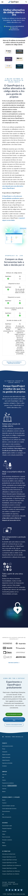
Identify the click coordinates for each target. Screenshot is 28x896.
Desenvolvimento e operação (11, 797)
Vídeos (3, 834)
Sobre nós (4, 774)
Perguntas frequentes (6, 828)
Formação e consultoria (7, 839)
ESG (3, 777)
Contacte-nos (5, 885)
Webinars (4, 845)
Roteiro (3, 800)
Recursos (5, 822)
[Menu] (2, 2)
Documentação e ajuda (7, 825)
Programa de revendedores (8, 783)
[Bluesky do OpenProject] (21, 890)
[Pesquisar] (26, 2)
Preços (3, 748)
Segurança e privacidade (7, 763)
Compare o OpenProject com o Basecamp (11, 871)
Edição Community (6, 757)
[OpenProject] (3, 736)
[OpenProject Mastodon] (9, 890)
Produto (4, 743)
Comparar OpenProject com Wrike (9, 868)
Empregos (4, 785)
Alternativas (8, 736)
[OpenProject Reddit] (18, 890)
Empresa (4, 771)
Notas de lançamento (6, 817)
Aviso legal (4, 882)
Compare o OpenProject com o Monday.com (11, 865)
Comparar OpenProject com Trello (9, 862)
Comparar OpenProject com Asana (9, 859)
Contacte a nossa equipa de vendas (14, 724)
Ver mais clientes (13, 662)
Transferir (4, 802)
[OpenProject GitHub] (6, 890)
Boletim (4, 791)
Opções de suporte (6, 754)
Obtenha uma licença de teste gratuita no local (14, 719)
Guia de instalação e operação (8, 805)
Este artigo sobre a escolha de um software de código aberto (14, 451)
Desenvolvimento (6, 811)
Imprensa (4, 788)
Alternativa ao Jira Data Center (8, 854)
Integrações (4, 751)
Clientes (4, 780)
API (3, 814)
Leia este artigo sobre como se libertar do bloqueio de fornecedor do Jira (13, 518)
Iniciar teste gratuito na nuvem (14, 714)
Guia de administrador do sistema (9, 808)
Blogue (3, 842)
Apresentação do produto (7, 746)
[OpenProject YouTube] (15, 890)
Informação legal (11, 882)
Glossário (4, 831)
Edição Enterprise (6, 760)
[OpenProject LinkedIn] (12, 890)
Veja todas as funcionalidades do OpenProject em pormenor (14, 363)
